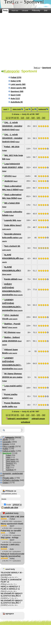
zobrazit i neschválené (18, 418)
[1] (7, 118)
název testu (17, 109)
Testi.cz (37, 68)
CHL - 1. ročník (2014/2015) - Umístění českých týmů (12, 138)
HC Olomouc (10, 332)
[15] (27, 118)
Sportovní (46, 68)
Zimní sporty (6, 274)
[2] (9, 118)
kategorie (9, 437)
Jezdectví (8, 181)
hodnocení (42, 109)
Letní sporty (6, 229)
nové (5, 109)
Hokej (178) (16, 81)
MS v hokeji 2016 (12, 203)
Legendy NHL (10, 220)
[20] (33, 118)
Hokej (17, 130)
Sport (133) (16, 95)
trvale (7, 505)
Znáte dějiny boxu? (13, 225)
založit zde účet (11, 507)
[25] (38, 118)
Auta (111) (15, 98)
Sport (14, 176)
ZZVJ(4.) (8, 176)
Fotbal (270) (16, 77)
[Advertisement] (25, 39)
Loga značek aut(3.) (13, 386)
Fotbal (4, 150)
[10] (22, 118)
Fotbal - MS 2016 (11, 147)
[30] (43, 118)
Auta (4, 389)
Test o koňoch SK (12, 246)
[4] (15, 118)
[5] (18, 118)
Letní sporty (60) (18, 84)
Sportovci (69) (17, 91)
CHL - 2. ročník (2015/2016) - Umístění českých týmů (12, 126)
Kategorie (11, 71)
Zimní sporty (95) (18, 88)
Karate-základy (11, 279)
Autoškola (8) (17, 102)
